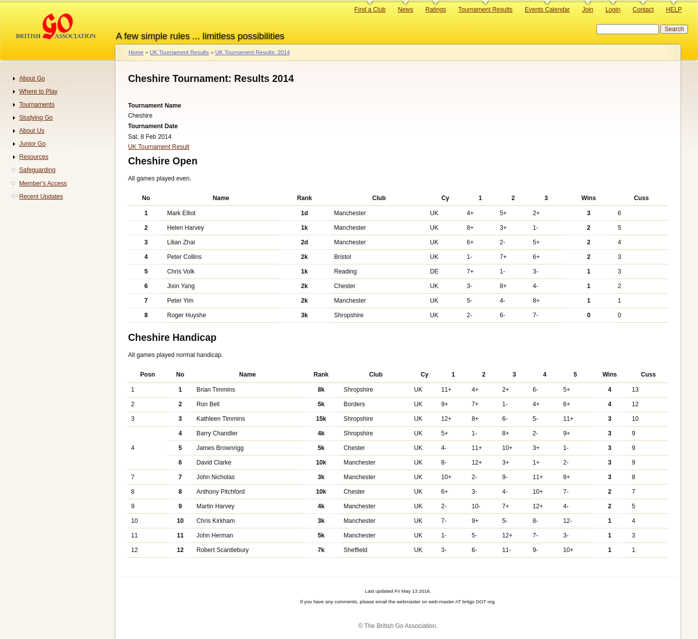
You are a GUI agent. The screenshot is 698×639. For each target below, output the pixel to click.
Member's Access (43, 183)
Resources (33, 156)
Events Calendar (547, 9)
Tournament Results (485, 9)
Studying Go (36, 117)
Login (613, 9)
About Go (32, 78)
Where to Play (38, 91)
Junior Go (32, 143)
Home (136, 52)
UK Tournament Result (158, 146)
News (405, 9)
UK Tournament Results (179, 52)
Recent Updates (41, 196)
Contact (643, 9)
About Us (31, 130)
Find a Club (370, 9)
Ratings (435, 9)
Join (587, 9)
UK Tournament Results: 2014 (252, 52)
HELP (674, 9)
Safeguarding (37, 169)
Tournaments (36, 104)
